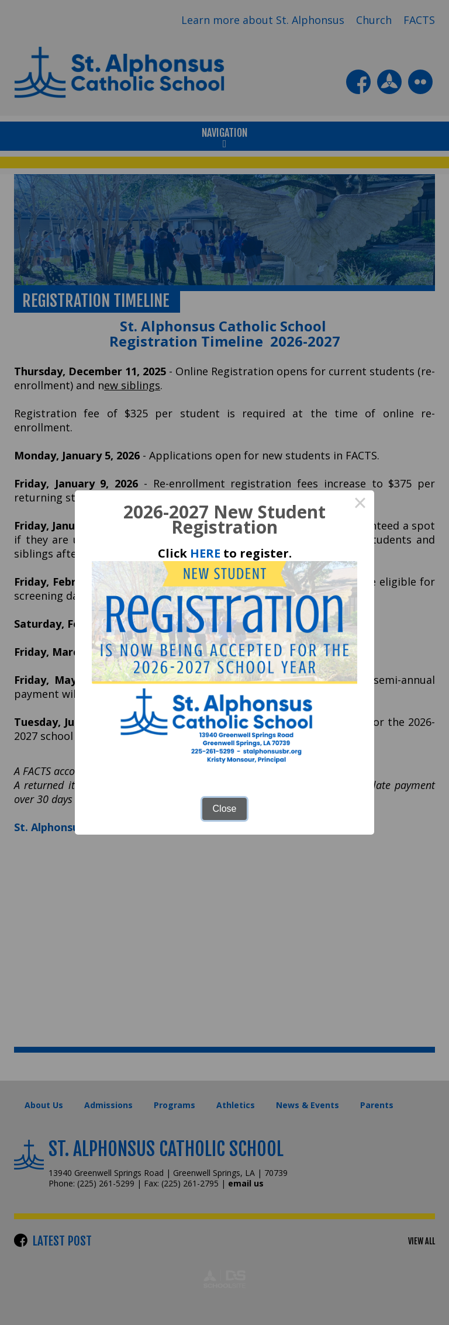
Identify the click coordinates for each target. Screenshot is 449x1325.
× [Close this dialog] (360, 504)
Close (225, 809)
